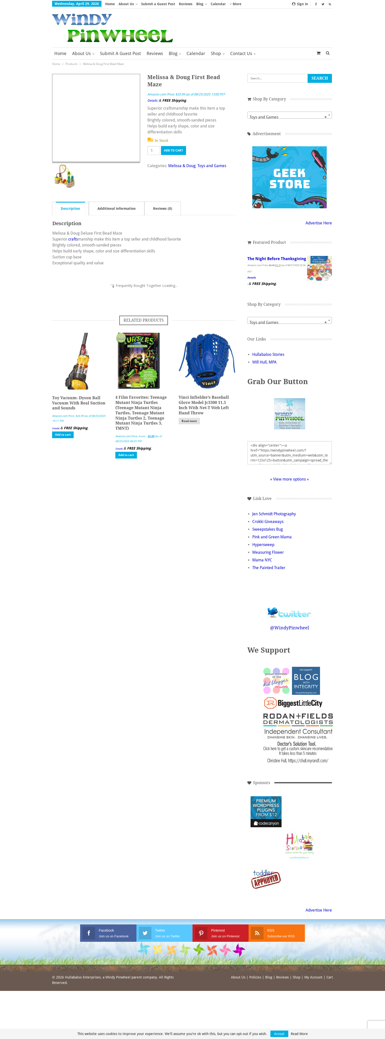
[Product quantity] (153, 150)
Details (152, 100)
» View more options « (287, 485)
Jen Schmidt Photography (274, 520)
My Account (313, 983)
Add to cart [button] (63, 434)
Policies (255, 983)
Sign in (300, 4)
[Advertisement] (297, 817)
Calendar (218, 4)
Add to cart (173, 150)
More (235, 4)
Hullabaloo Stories (268, 360)
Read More (299, 1034)
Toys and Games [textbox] (286, 117)
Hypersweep (263, 550)
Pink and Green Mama (272, 543)
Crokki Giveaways (268, 527)
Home (110, 4)
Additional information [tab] (116, 209)
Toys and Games (211, 165)
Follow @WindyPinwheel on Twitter (287, 615)
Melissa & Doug (181, 165)
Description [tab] (70, 209)
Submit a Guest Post (158, 4)
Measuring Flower (268, 558)
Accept (279, 1034)
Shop (216, 53)
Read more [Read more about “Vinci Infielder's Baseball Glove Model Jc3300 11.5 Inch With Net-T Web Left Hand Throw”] (189, 421)
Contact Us (241, 53)
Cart (329, 983)
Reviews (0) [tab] (162, 209)
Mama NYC (262, 566)
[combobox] (287, 115)
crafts (73, 239)
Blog (199, 4)
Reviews (185, 4)
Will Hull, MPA (264, 368)
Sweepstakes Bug (267, 535)
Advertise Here (315, 223)
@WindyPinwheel (287, 633)
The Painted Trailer (268, 573)
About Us (126, 4)
